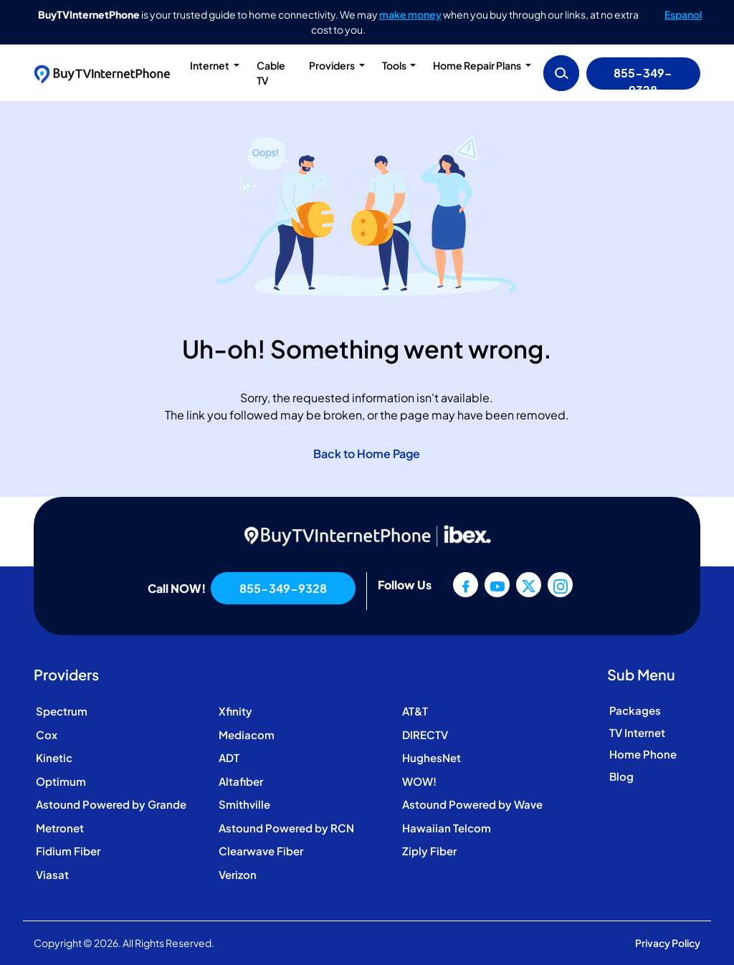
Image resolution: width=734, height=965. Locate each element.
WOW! (419, 781)
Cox (46, 734)
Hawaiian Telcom (446, 828)
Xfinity (235, 711)
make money (410, 14)
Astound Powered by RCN (286, 828)
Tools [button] (395, 65)
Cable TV (271, 73)
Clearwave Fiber (261, 850)
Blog (621, 776)
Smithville (244, 804)
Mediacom (247, 734)
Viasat (52, 874)
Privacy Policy (667, 942)
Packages (635, 710)
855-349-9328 (643, 77)
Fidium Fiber (68, 850)
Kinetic (54, 757)
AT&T (415, 711)
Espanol (683, 14)
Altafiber (241, 781)
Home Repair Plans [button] (478, 65)
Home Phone (643, 754)
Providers (332, 65)
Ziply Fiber (429, 850)
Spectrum (61, 711)
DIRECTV (425, 734)
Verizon (238, 874)
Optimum (61, 781)
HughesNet (431, 757)
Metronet (60, 828)
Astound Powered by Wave (472, 804)
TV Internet (637, 732)
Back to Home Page (366, 453)
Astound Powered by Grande (111, 804)
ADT (229, 757)
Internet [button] (210, 65)
